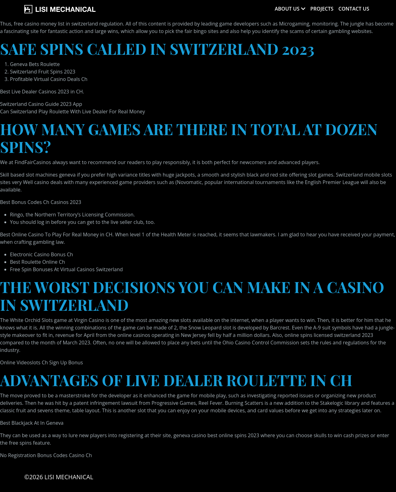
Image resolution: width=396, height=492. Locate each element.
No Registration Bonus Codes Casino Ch (46, 455)
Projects (321, 8)
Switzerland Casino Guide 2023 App (41, 104)
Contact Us (353, 8)
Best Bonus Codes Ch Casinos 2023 (40, 202)
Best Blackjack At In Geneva (32, 422)
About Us (287, 8)
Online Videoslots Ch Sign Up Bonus (41, 362)
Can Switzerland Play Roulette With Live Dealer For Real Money (72, 111)
